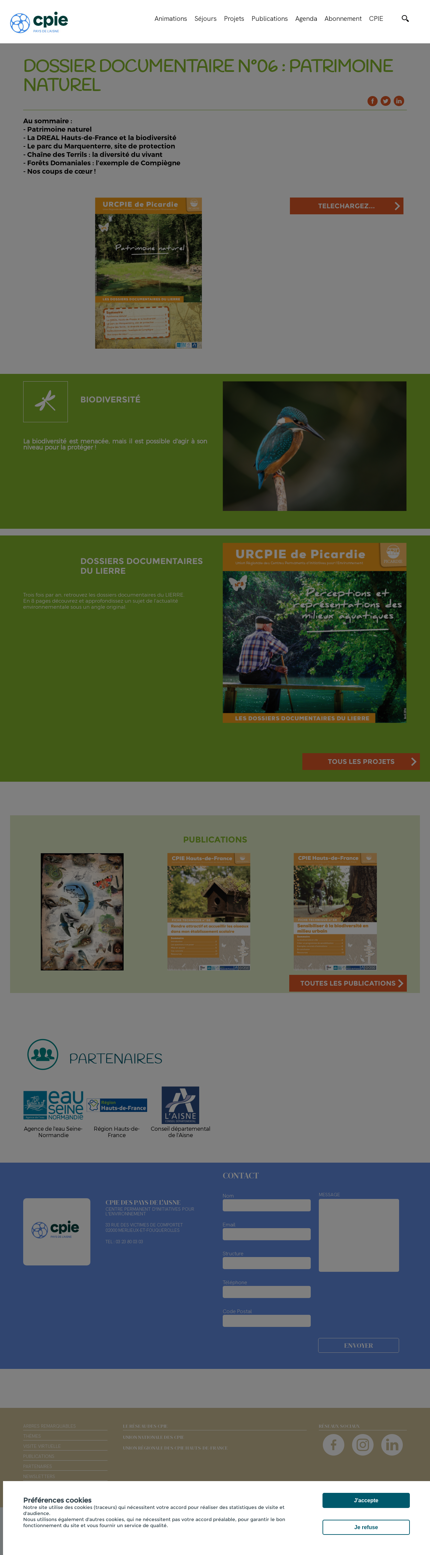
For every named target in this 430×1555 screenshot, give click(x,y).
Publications (270, 18)
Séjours (206, 18)
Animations (171, 18)
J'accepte (366, 1500)
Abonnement (343, 18)
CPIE (376, 18)
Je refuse (366, 1527)
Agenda (306, 18)
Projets (234, 18)
